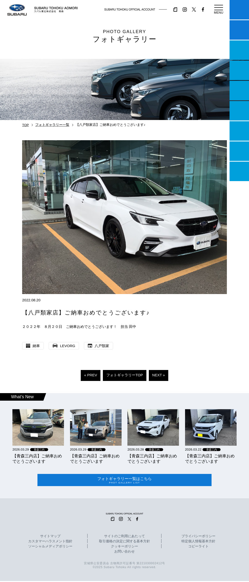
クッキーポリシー (124, 547)
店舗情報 (239, 90)
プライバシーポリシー (198, 537)
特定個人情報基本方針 (198, 542)
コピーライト (198, 547)
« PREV (90, 375)
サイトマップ (50, 537)
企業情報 (239, 151)
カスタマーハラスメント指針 (50, 542)
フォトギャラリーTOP (124, 375)
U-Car (239, 110)
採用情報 (239, 171)
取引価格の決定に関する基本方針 (124, 542)
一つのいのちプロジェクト (239, 50)
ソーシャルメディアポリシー (50, 547)
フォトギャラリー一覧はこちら (125, 481)
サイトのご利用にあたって (124, 537)
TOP (25, 125)
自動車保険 (239, 131)
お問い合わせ (124, 552)
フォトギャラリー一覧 (52, 125)
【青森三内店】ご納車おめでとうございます (37, 458)
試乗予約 (239, 30)
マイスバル (239, 9)
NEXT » (158, 375)
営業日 (239, 70)
